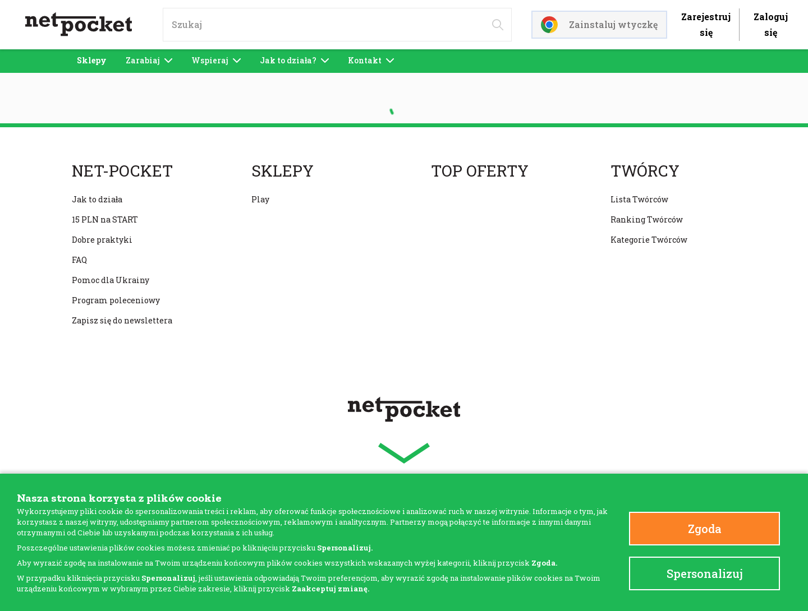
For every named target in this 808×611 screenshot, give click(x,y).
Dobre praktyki (102, 239)
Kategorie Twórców (648, 239)
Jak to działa (97, 199)
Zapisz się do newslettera (122, 320)
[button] (404, 453)
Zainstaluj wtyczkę (599, 24)
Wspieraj (216, 60)
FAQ (79, 259)
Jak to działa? (294, 60)
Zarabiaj (149, 60)
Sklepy (92, 60)
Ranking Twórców (646, 219)
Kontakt (371, 60)
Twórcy (645, 171)
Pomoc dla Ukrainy (110, 280)
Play (260, 199)
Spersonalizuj (705, 573)
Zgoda (705, 528)
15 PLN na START (105, 219)
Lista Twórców (639, 199)
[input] (337, 24)
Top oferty (480, 171)
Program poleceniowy (116, 300)
